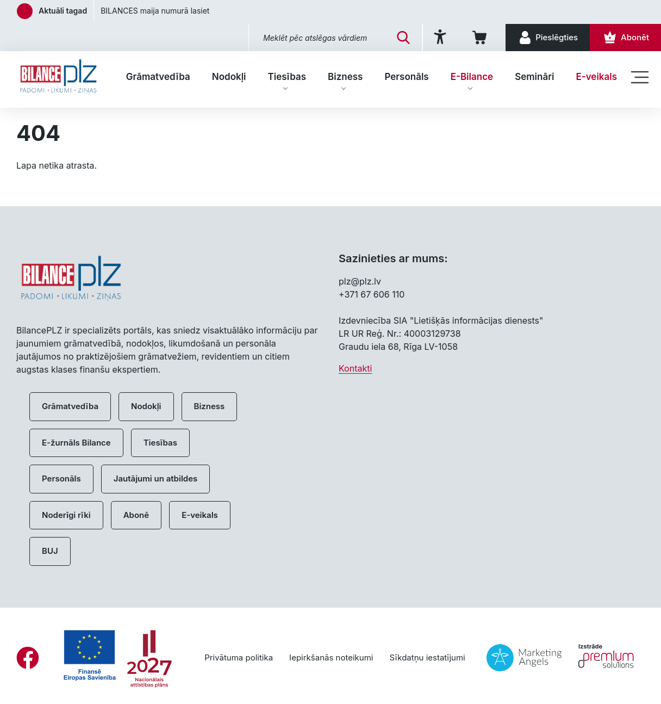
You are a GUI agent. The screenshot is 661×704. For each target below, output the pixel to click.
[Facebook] (27, 657)
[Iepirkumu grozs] (481, 37)
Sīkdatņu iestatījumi (427, 657)
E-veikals (596, 76)
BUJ (50, 551)
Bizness (345, 76)
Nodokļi (229, 76)
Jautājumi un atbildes (156, 478)
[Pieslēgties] (548, 37)
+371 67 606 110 (371, 294)
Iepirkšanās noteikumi (331, 657)
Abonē (136, 515)
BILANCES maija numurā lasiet (155, 10)
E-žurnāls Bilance (76, 442)
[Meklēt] (403, 37)
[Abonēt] (625, 37)
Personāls (406, 76)
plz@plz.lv (360, 281)
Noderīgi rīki (66, 515)
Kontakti (355, 368)
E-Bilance (472, 76)
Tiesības (287, 76)
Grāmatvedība (158, 76)
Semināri (534, 76)
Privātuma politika (238, 657)
